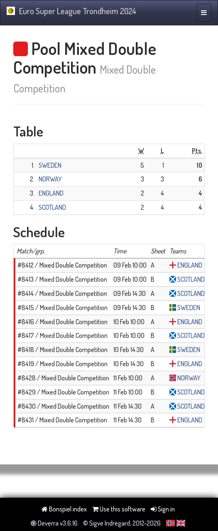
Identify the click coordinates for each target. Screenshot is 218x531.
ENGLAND (51, 193)
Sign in (163, 509)
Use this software (118, 509)
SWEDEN (50, 165)
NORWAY (50, 179)
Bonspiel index (64, 509)
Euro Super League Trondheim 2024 (71, 10)
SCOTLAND (52, 207)
